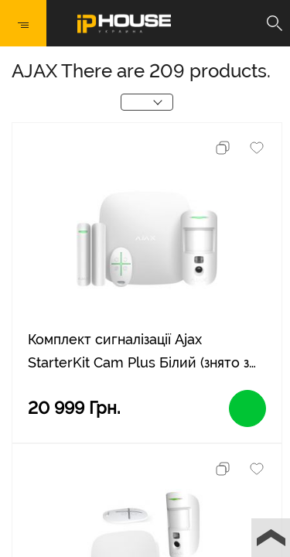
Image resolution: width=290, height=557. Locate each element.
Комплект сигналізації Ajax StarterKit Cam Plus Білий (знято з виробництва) (138, 352)
